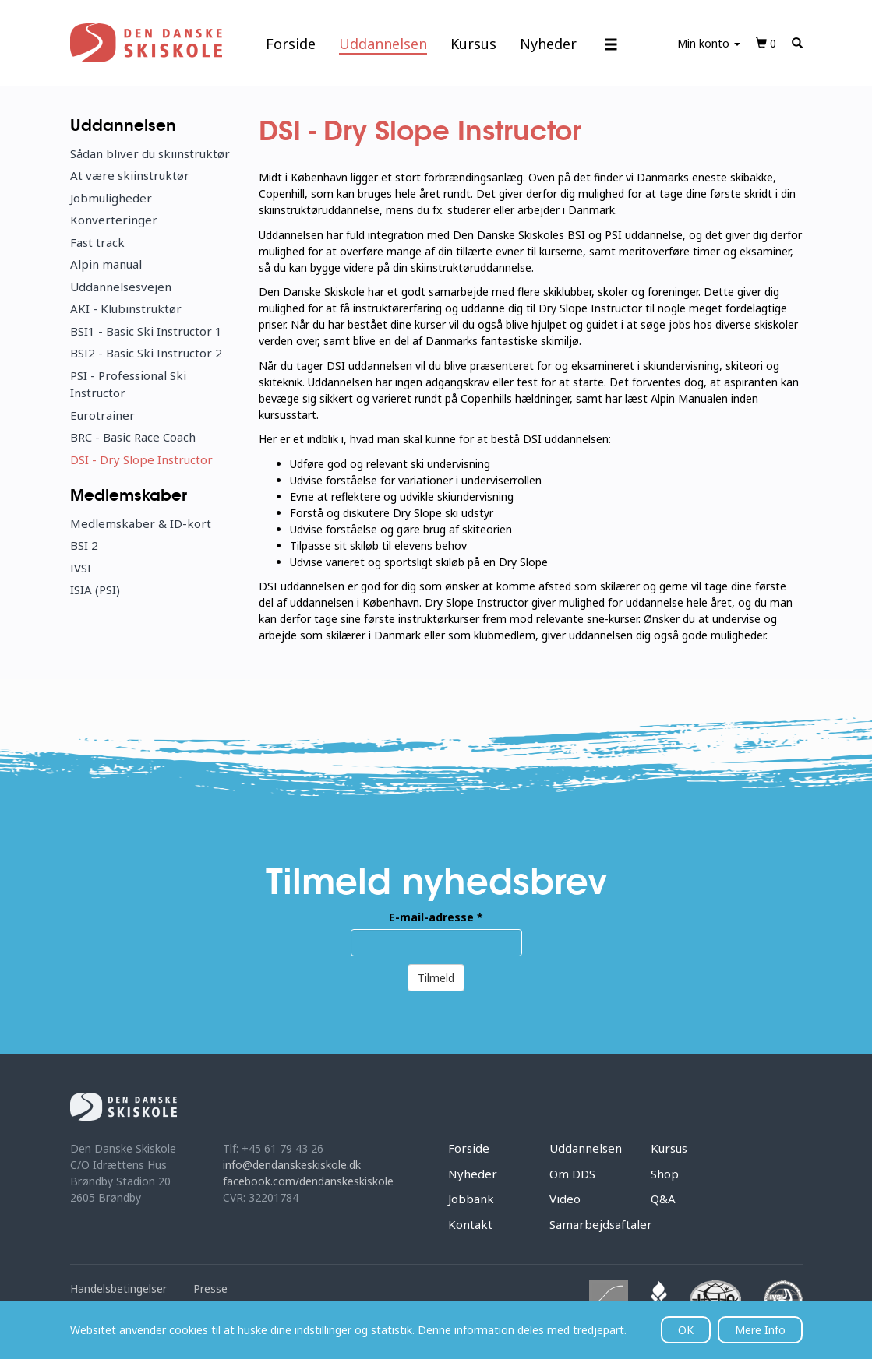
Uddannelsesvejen (120, 286)
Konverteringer (113, 219)
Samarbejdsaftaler (600, 1224)
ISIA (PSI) (95, 589)
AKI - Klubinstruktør (126, 308)
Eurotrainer (102, 415)
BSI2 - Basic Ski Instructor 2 (146, 353)
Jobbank (471, 1198)
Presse (210, 1288)
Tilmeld (436, 977)
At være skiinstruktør (129, 175)
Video (565, 1198)
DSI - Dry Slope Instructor (141, 459)
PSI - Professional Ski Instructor (128, 384)
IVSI (80, 568)
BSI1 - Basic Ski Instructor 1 (146, 331)
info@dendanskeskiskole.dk (292, 1164)
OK (686, 1329)
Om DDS (572, 1173)
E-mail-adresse (436, 917)
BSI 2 (84, 545)
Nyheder (548, 43)
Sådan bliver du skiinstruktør (150, 153)
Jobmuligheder (111, 198)
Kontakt (470, 1224)
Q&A (663, 1198)
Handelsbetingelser (118, 1288)
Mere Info (760, 1329)
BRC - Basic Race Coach (133, 437)
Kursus (473, 43)
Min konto (708, 43)
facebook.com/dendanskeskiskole (308, 1181)
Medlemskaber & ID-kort (140, 523)
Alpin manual (106, 264)
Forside (291, 43)
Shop (665, 1173)
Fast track (97, 242)
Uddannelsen (383, 43)
